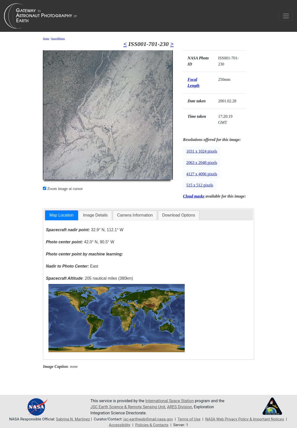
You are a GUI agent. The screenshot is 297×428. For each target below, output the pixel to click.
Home (46, 38)
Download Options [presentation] (178, 215)
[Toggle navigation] (286, 16)
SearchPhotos (58, 38)
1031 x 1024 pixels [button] (201, 151)
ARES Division (179, 407)
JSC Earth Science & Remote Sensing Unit (127, 407)
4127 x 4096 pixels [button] (201, 174)
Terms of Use (189, 419)
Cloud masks (193, 196)
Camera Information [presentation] (135, 215)
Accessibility (119, 425)
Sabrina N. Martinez (73, 419)
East (72, 266)
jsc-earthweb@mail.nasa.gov (148, 419)
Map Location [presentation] (61, 215)
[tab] (61, 215)
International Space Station (169, 400)
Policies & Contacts (152, 425)
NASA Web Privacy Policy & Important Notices (244, 419)
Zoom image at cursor (63, 188)
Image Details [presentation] (95, 215)
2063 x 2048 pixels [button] (201, 162)
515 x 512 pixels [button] (199, 185)
